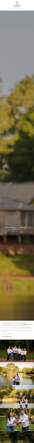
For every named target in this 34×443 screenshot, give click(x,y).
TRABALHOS (12, 8)
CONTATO (22, 8)
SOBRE (19, 8)
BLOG (16, 8)
